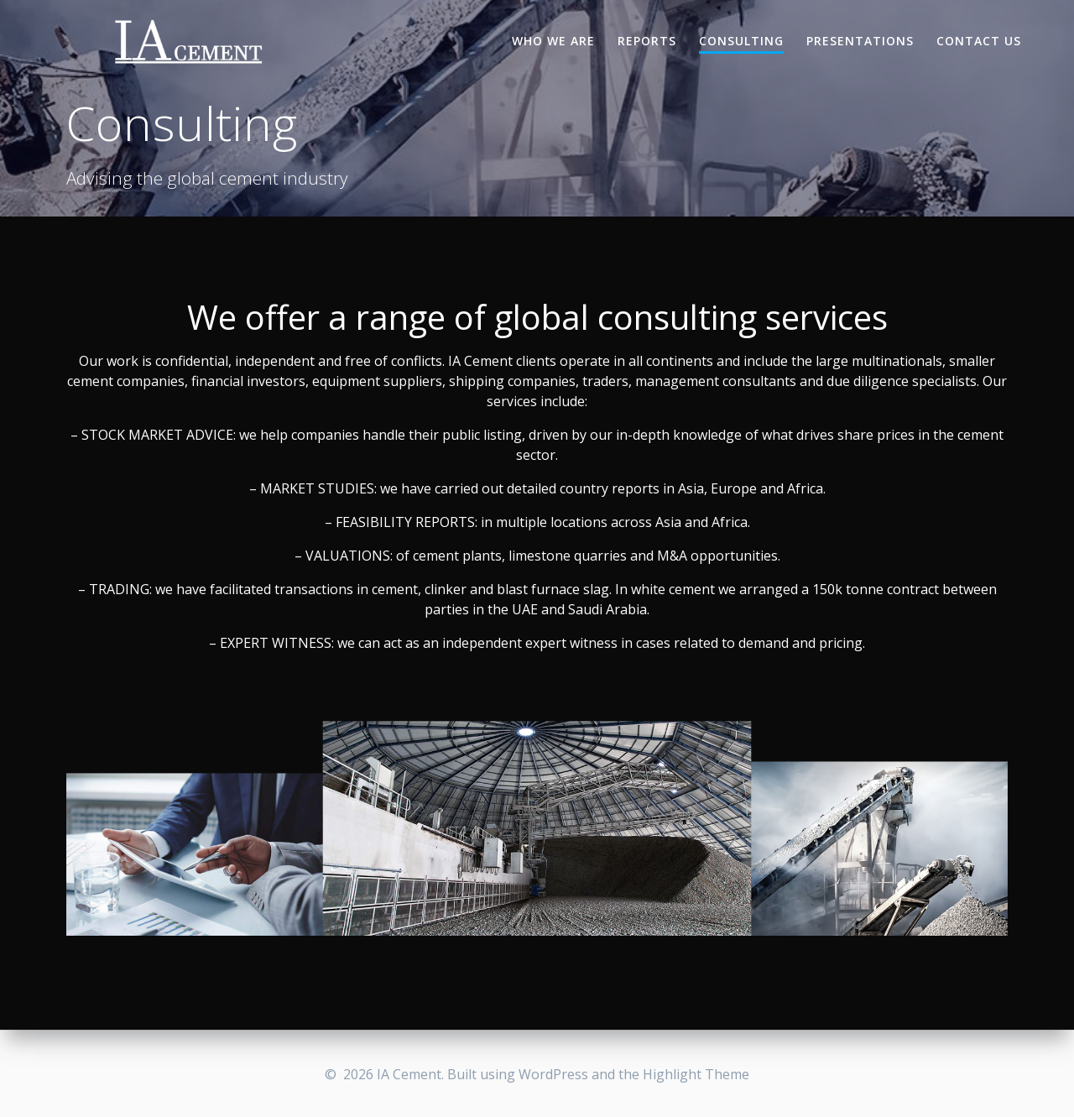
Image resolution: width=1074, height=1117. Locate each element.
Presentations (860, 41)
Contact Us (978, 41)
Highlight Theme (696, 1074)
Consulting (741, 41)
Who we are (553, 41)
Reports (647, 41)
